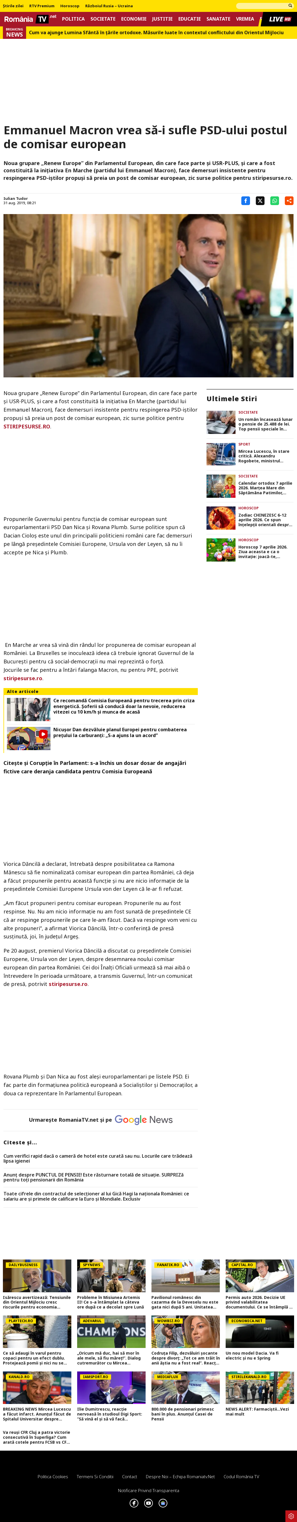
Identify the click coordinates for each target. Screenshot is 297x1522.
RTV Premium (42, 6)
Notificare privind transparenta (148, 1490)
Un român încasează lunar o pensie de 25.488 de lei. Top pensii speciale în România (265, 424)
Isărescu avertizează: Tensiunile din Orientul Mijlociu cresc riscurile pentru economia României (37, 1302)
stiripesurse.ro (22, 678)
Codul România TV (241, 1476)
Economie (133, 19)
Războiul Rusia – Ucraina (109, 6)
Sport (244, 444)
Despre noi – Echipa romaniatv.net (180, 1476)
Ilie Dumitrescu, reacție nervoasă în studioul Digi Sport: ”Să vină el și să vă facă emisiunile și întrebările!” (109, 1414)
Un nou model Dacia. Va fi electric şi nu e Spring (252, 1356)
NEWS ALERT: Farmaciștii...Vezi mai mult (257, 1412)
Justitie (162, 19)
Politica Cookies (53, 1476)
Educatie (189, 19)
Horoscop (69, 6)
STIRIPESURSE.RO (26, 426)
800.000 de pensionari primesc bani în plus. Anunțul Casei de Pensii (182, 1414)
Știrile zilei (13, 6)
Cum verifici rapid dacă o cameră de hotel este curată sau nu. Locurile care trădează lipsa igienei (97, 1159)
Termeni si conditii (95, 1476)
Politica (73, 19)
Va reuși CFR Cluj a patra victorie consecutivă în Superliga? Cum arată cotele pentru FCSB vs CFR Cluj (36, 1437)
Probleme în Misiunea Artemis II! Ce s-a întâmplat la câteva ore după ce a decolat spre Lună (110, 1302)
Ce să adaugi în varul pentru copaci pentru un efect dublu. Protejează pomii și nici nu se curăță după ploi (34, 1358)
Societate (102, 19)
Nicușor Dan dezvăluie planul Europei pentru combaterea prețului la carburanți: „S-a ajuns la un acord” (120, 732)
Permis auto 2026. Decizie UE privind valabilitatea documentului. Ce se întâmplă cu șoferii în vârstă (260, 1302)
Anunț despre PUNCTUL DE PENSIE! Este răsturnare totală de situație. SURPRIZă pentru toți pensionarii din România (93, 1177)
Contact (129, 1476)
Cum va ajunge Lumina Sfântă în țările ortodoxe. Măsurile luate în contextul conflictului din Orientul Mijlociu (156, 32)
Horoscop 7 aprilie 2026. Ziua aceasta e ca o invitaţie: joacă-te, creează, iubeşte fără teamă (262, 552)
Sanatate (218, 19)
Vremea (245, 19)
